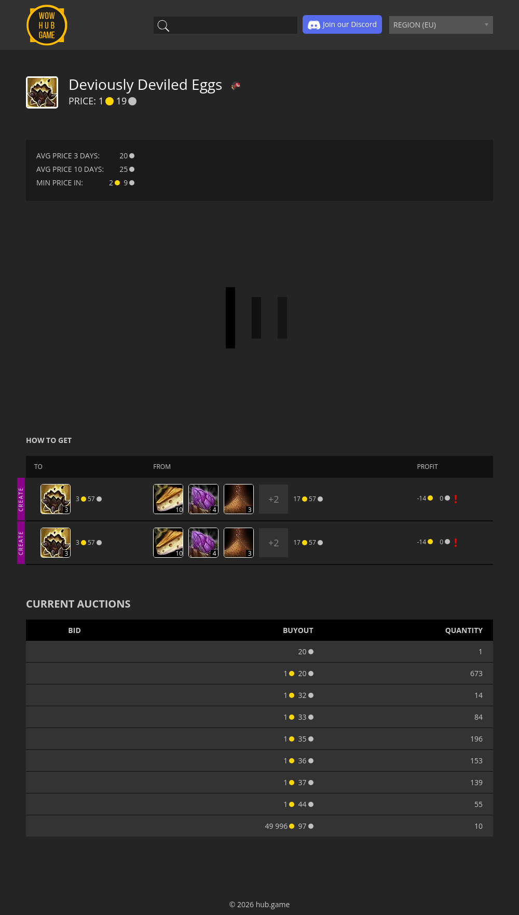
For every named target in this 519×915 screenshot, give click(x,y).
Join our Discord (342, 25)
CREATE (20, 499)
